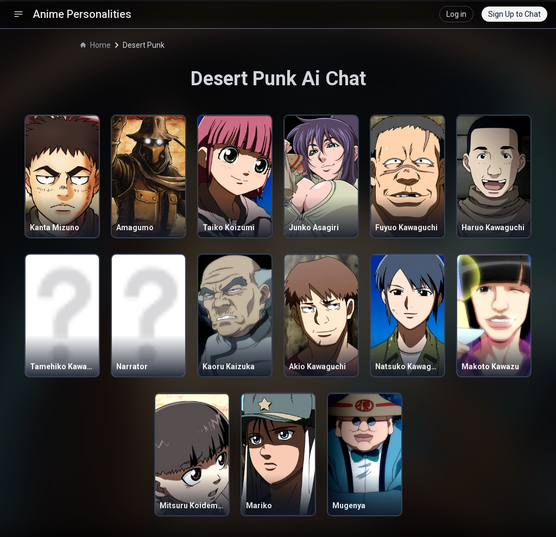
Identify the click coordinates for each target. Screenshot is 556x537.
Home (95, 45)
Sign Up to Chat (514, 14)
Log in (456, 14)
